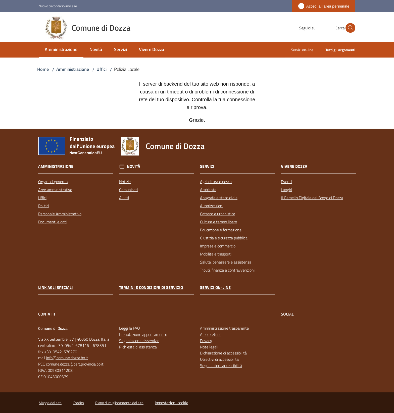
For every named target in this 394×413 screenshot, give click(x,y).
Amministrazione (72, 69)
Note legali (209, 347)
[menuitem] (61, 50)
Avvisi (124, 198)
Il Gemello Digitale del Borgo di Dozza (312, 198)
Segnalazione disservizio (139, 341)
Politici (43, 206)
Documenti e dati (52, 222)
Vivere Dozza (294, 166)
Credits (78, 403)
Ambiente (208, 190)
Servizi (207, 166)
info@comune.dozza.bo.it (67, 358)
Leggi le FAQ (129, 328)
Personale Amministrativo (59, 214)
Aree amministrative (55, 190)
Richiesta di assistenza (138, 347)
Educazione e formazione (220, 230)
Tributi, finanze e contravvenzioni (227, 270)
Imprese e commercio (217, 246)
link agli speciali (55, 287)
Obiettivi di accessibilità (219, 359)
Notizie (125, 182)
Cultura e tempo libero (218, 222)
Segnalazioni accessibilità (221, 366)
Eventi (286, 182)
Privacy (206, 341)
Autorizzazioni (211, 206)
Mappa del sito (50, 403)
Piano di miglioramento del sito (119, 403)
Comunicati (128, 190)
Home (43, 69)
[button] (349, 28)
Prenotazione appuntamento (143, 334)
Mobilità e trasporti (215, 254)
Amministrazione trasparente (224, 328)
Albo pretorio (210, 334)
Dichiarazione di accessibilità (223, 353)
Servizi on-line (215, 287)
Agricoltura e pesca (216, 182)
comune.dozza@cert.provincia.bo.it (75, 364)
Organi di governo (53, 182)
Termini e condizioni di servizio (151, 287)
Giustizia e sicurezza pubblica (224, 238)
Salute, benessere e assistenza (225, 262)
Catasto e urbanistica (217, 214)
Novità (133, 166)
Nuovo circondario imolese (58, 6)
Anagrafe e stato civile (218, 198)
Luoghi (286, 190)
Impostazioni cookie (171, 403)
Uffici (101, 69)
